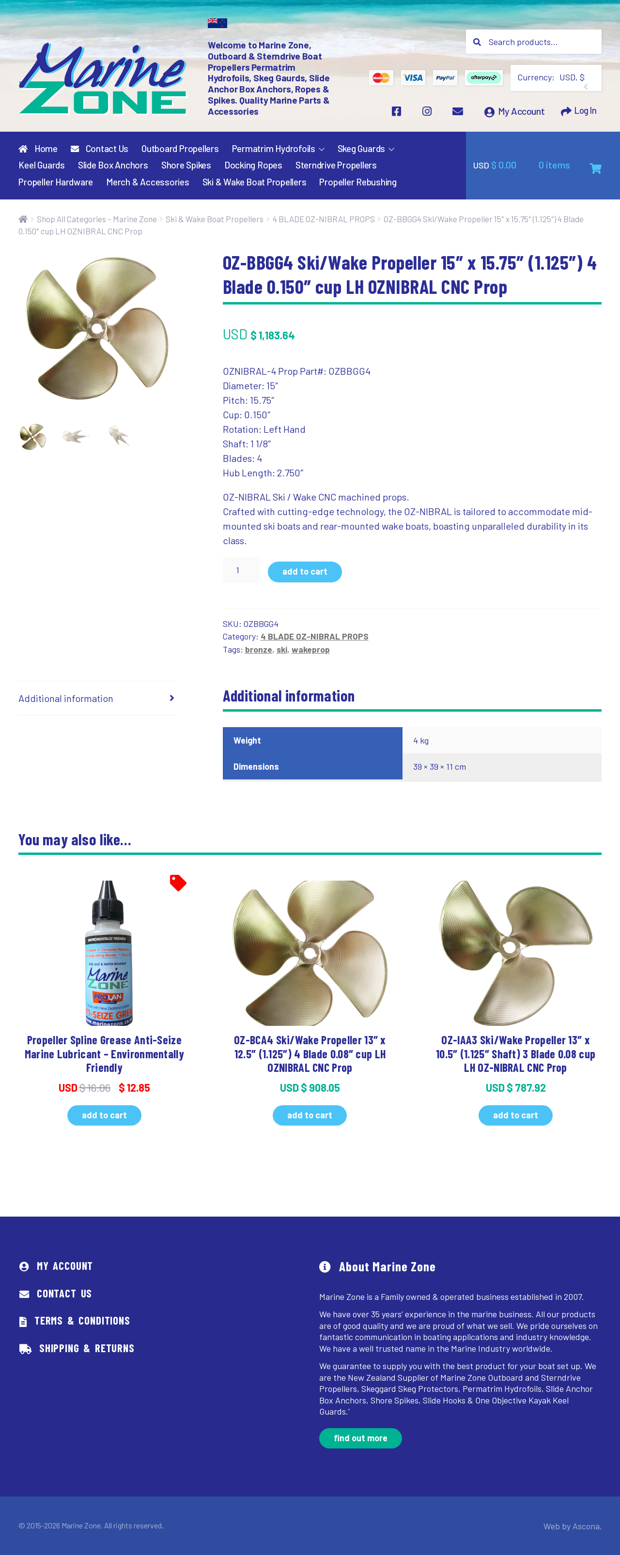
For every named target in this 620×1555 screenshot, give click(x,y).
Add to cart (304, 571)
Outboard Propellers (180, 148)
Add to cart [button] (104, 1115)
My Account (518, 113)
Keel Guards (41, 165)
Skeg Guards (361, 148)
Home (38, 148)
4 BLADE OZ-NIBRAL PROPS (324, 219)
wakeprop (311, 649)
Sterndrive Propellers (336, 165)
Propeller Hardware (55, 182)
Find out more (361, 1438)
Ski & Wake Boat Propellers (254, 182)
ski (282, 649)
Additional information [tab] (65, 698)
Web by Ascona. (576, 1525)
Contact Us (99, 148)
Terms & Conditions (82, 1320)
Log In (584, 113)
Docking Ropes (253, 165)
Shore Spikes (186, 165)
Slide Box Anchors (113, 165)
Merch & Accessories (147, 182)
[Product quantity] (241, 570)
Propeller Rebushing (358, 182)
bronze (258, 649)
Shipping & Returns (87, 1348)
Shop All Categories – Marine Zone (97, 219)
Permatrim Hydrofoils (273, 148)
